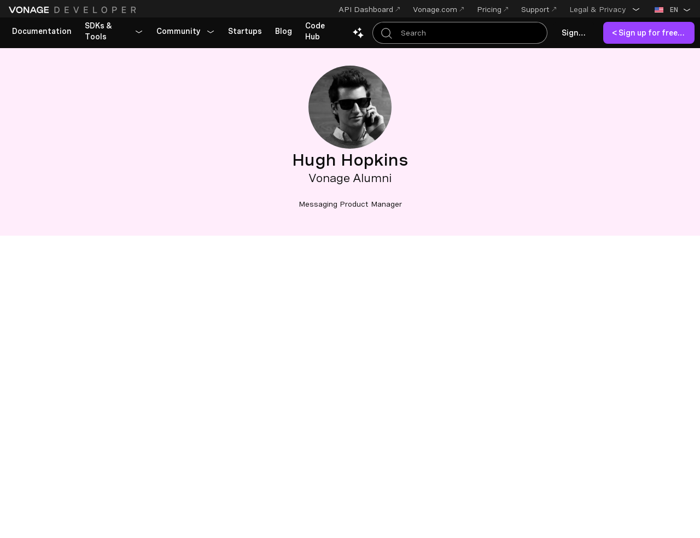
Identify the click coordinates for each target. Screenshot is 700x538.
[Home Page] (74, 10)
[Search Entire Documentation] (459, 33)
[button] (604, 9)
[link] (41, 31)
